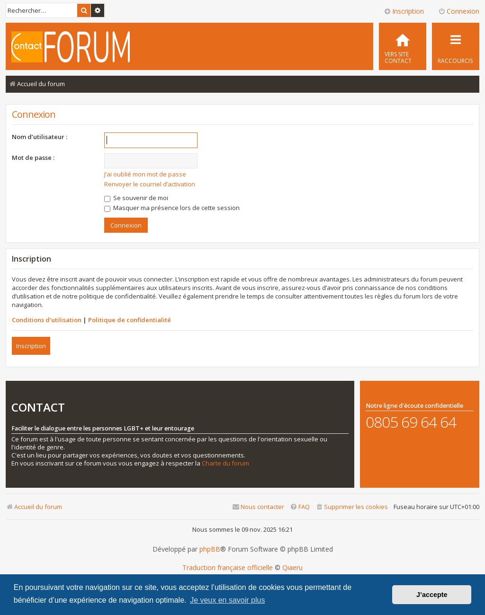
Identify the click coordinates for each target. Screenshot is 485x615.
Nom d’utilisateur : (39, 136)
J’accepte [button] (432, 594)
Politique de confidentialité (129, 320)
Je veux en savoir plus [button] (227, 600)
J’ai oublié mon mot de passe (145, 174)
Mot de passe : (33, 157)
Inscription (31, 346)
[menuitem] (402, 46)
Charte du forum (225, 463)
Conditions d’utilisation (46, 320)
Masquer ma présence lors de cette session (172, 207)
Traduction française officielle (227, 567)
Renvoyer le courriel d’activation (149, 184)
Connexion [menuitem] (458, 11)
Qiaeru (292, 567)
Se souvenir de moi (136, 197)
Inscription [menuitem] (404, 11)
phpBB (209, 549)
